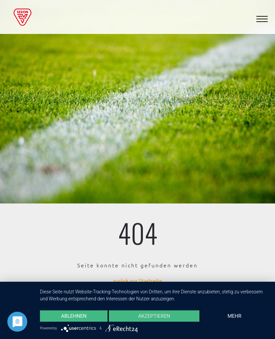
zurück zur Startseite (137, 280)
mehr (235, 316)
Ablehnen (74, 316)
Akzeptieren (154, 316)
